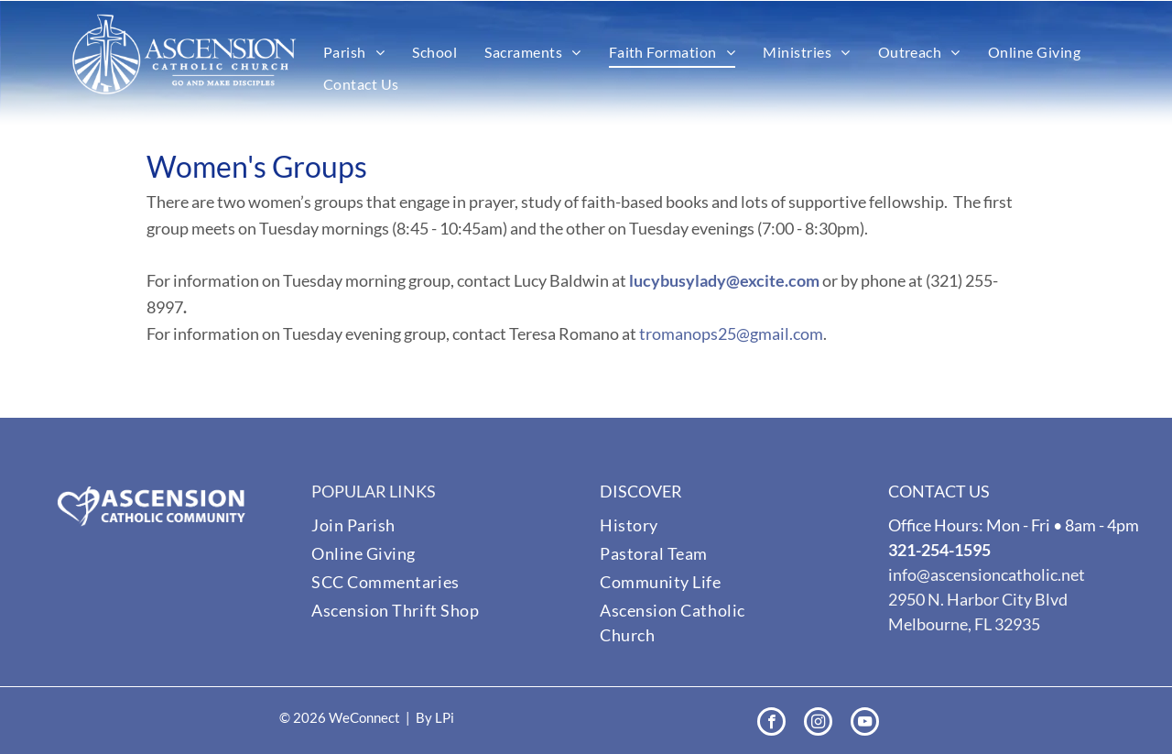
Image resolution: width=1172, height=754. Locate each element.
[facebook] (771, 723)
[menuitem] (353, 52)
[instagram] (818, 723)
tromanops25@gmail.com (731, 333)
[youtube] (865, 723)
